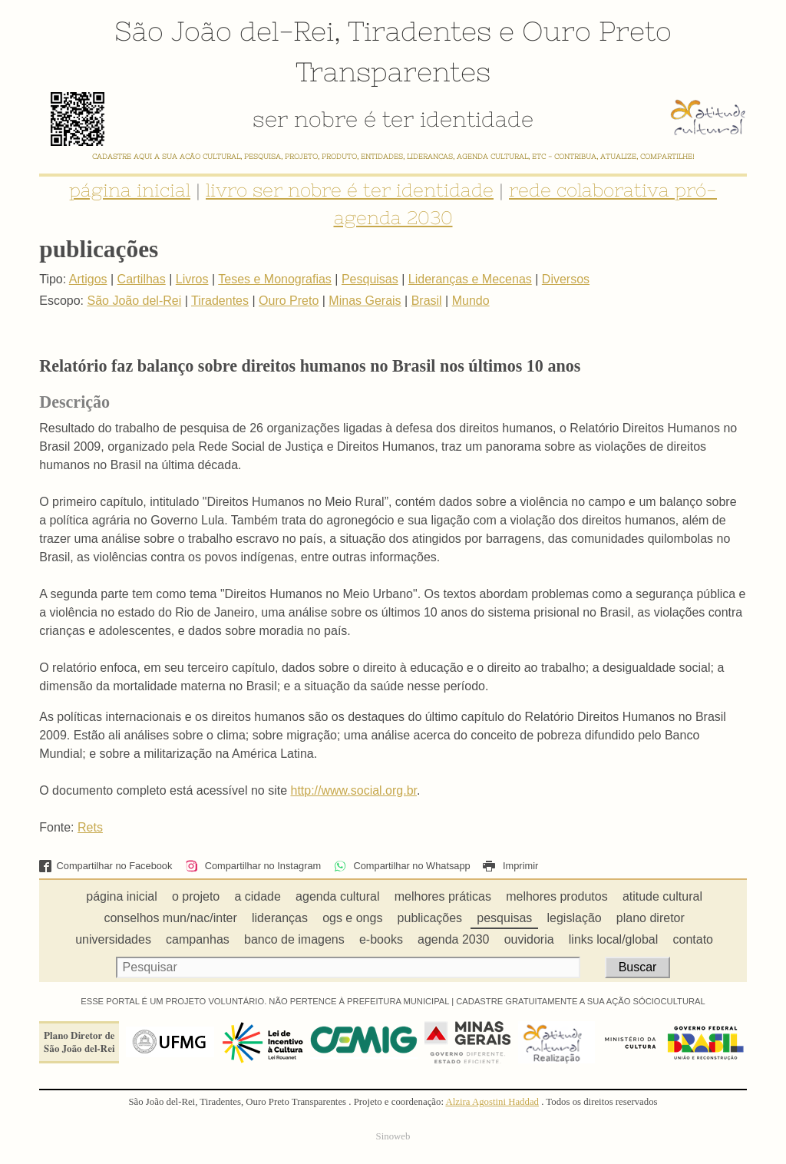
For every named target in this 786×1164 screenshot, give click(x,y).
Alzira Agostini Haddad (492, 1101)
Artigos (88, 279)
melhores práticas (443, 896)
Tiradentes (419, 30)
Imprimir (510, 865)
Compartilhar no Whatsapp (402, 865)
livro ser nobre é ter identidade (350, 190)
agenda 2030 (453, 939)
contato (693, 939)
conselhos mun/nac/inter (170, 917)
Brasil (426, 300)
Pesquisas (370, 279)
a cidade (257, 896)
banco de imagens (294, 939)
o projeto (196, 896)
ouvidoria (529, 939)
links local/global (614, 939)
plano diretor (650, 917)
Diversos (566, 279)
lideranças (280, 917)
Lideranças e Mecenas (470, 279)
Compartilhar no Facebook (105, 865)
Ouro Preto (597, 30)
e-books (381, 939)
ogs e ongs (352, 917)
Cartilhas (141, 279)
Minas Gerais (365, 300)
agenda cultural (337, 896)
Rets (90, 827)
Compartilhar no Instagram (253, 865)
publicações (430, 917)
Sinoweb (393, 1136)
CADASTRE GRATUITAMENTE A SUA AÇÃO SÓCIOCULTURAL (580, 1001)
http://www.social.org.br (353, 790)
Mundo (471, 300)
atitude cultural (662, 896)
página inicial (129, 190)
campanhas (198, 939)
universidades (113, 939)
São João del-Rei (224, 30)
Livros (192, 279)
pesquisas (504, 917)
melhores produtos (557, 896)
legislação (574, 917)
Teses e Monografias (275, 279)
